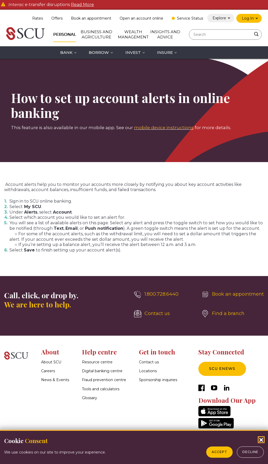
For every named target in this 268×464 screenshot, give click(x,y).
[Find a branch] (233, 313)
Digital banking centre (102, 371)
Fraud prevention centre (104, 380)
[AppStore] (214, 415)
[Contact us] (163, 313)
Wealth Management (133, 34)
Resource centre (97, 362)
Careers (48, 371)
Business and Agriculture (96, 34)
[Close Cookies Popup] (261, 439)
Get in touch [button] (157, 352)
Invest (133, 52)
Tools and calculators (100, 389)
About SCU (51, 362)
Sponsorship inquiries (158, 380)
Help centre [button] (99, 352)
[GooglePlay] (216, 427)
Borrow (99, 52)
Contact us (149, 362)
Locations (148, 371)
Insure (165, 52)
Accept (219, 452)
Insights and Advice (165, 34)
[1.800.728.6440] (163, 294)
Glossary (89, 398)
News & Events (55, 380)
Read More (82, 4)
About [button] (50, 352)
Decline (250, 452)
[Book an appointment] (233, 294)
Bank (66, 52)
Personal (64, 34)
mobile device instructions (164, 127)
